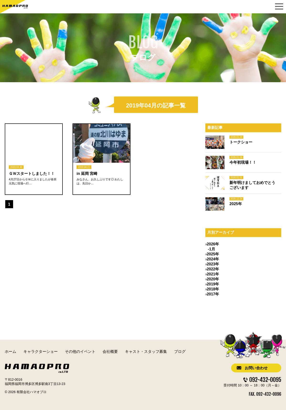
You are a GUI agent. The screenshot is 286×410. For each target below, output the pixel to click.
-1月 (211, 249)
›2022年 (212, 269)
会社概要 (110, 351)
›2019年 (212, 284)
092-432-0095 (265, 379)
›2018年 (212, 289)
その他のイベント (80, 351)
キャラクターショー (40, 351)
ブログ (180, 351)
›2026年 (212, 244)
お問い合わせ (256, 368)
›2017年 (212, 294)
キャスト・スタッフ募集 (146, 351)
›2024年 (212, 259)
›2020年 (212, 279)
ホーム (10, 351)
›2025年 (212, 254)
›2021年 (212, 274)
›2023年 (212, 264)
